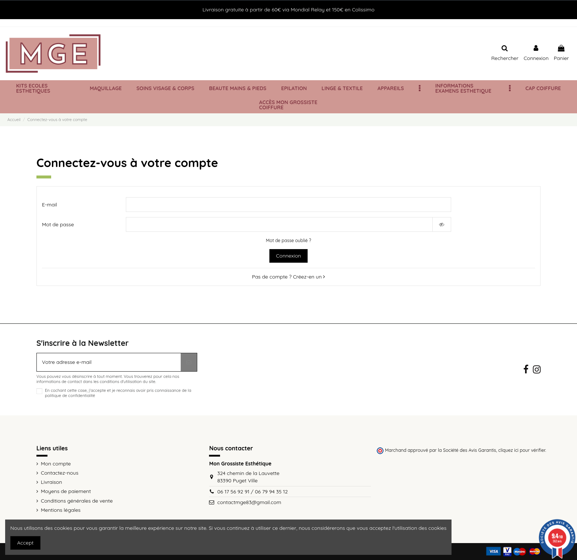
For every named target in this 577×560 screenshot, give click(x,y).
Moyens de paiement (66, 491)
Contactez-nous (59, 472)
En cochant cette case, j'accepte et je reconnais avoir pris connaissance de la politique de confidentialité (118, 393)
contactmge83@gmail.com (249, 502)
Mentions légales (61, 510)
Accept (25, 542)
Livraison (51, 482)
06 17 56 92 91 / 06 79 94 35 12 (252, 491)
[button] (419, 88)
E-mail (49, 204)
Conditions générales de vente (77, 500)
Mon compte (56, 463)
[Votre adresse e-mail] (109, 362)
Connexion (288, 255)
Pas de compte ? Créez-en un (288, 276)
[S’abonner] (189, 362)
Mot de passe (58, 224)
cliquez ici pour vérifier (521, 450)
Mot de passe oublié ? (288, 240)
